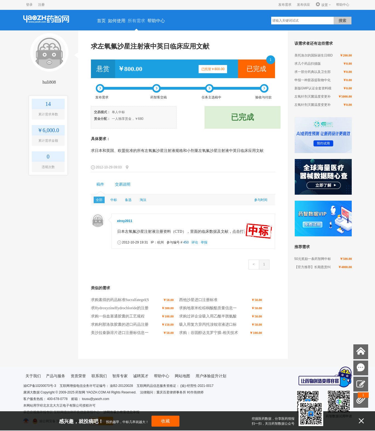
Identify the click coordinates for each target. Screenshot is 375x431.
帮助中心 (342, 5)
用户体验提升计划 (211, 376)
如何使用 (116, 20)
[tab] (100, 184)
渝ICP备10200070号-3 (39, 386)
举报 (204, 242)
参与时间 (260, 200)
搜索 (342, 20)
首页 (101, 20)
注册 (41, 5)
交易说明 (122, 184)
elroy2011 (124, 221)
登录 (29, 5)
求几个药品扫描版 (307, 64)
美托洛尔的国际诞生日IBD (313, 55)
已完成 (256, 68)
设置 (322, 4)
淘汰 (143, 200)
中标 (113, 200)
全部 (99, 200)
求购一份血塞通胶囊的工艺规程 (118, 316)
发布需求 (284, 5)
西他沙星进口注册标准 (198, 300)
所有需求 (136, 20)
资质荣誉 (78, 376)
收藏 (165, 421)
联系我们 (99, 376)
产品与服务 (55, 376)
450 (186, 242)
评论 (194, 242)
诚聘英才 (140, 376)
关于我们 (33, 376)
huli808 (49, 82)
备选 (128, 200)
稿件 (100, 184)
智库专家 (120, 376)
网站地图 (182, 376)
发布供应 (303, 5)
